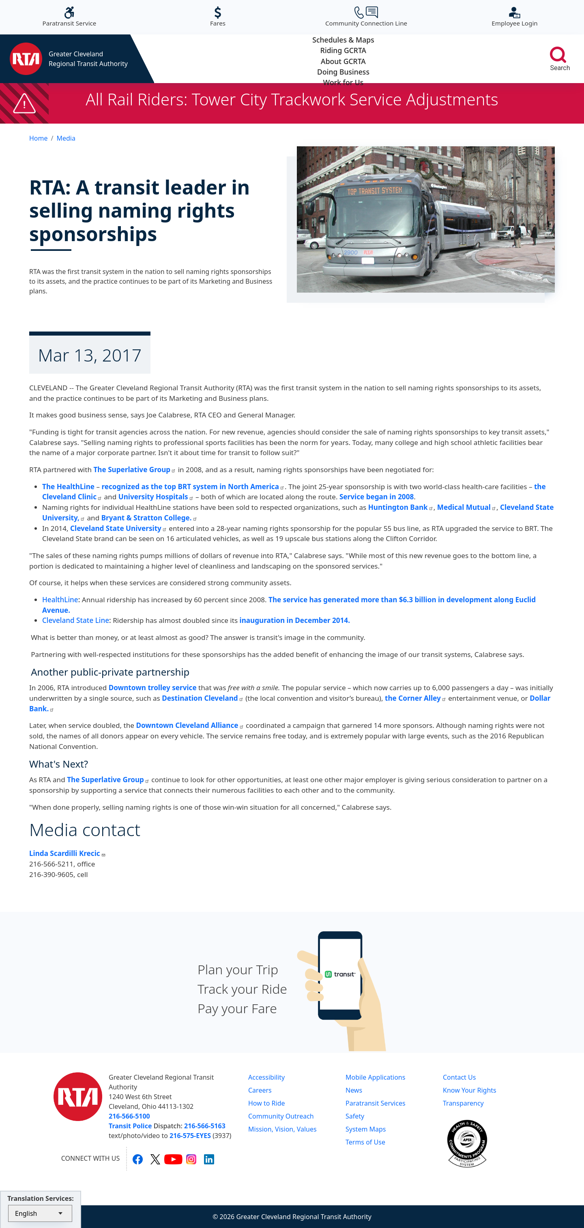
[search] (558, 55)
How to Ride (266, 1103)
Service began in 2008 (376, 496)
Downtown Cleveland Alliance (190, 725)
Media (65, 138)
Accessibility (266, 1077)
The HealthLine (68, 486)
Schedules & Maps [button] (192, 59)
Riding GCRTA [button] (267, 59)
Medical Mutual (466, 507)
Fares (217, 16)
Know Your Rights (469, 1090)
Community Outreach (281, 1116)
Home (38, 138)
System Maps (366, 1129)
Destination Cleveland (202, 698)
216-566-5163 (204, 1125)
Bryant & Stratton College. (149, 517)
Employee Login (514, 16)
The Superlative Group (134, 469)
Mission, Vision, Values (282, 1129)
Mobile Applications (375, 1077)
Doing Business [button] (419, 59)
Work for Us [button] (494, 59)
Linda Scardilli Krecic (67, 853)
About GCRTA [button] (343, 59)
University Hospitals (154, 496)
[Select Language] (40, 1213)
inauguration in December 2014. (296, 620)
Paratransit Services (376, 1103)
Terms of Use (365, 1142)
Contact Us (459, 1077)
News (354, 1090)
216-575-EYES (190, 1135)
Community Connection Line (366, 16)
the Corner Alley (416, 698)
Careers (260, 1090)
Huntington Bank (401, 507)
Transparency (463, 1103)
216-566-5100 (129, 1116)
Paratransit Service (70, 16)
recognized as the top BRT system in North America (192, 486)
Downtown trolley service (153, 687)
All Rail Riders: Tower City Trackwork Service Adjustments (292, 99)
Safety (355, 1116)
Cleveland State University (118, 528)
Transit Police (130, 1125)
